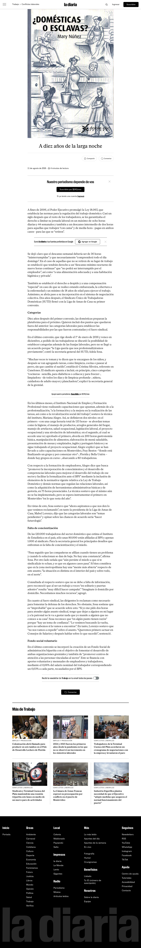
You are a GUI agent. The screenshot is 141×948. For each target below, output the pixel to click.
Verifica (30, 905)
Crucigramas (90, 862)
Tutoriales (126, 878)
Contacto (126, 890)
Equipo (87, 901)
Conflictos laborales (30, 4)
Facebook (127, 855)
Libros (29, 880)
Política (29, 893)
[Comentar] (106, 158)
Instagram (127, 851)
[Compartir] (89, 158)
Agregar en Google (87, 241)
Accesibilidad (128, 882)
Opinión (30, 889)
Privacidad (127, 886)
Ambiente (31, 834)
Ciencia (29, 842)
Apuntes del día (92, 838)
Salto (56, 847)
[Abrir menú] (4, 4)
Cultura (29, 851)
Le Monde (58, 865)
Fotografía (89, 853)
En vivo (87, 847)
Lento (56, 869)
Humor (87, 858)
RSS (124, 838)
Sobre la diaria (91, 897)
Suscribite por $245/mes (70, 189)
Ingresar (115, 4)
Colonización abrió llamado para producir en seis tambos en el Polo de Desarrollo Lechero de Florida (29, 747)
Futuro (29, 872)
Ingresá (80, 196)
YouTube (126, 842)
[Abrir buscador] (106, 4)
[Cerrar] (109, 182)
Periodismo (59, 888)
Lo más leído (90, 834)
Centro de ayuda (130, 873)
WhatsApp (127, 847)
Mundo (29, 884)
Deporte (30, 855)
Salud (29, 897)
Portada (6, 834)
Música (56, 892)
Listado (87, 876)
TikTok (125, 859)
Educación (31, 863)
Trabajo (15, 4)
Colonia (57, 834)
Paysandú (58, 842)
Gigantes (57, 873)
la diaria (57, 861)
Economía (31, 859)
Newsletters (128, 834)
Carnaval (30, 838)
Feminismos (32, 868)
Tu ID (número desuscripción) (92, 881)
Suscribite (130, 4)
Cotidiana (31, 847)
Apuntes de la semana (95, 842)
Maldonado (59, 838)
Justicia (30, 876)
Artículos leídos (60, 896)
